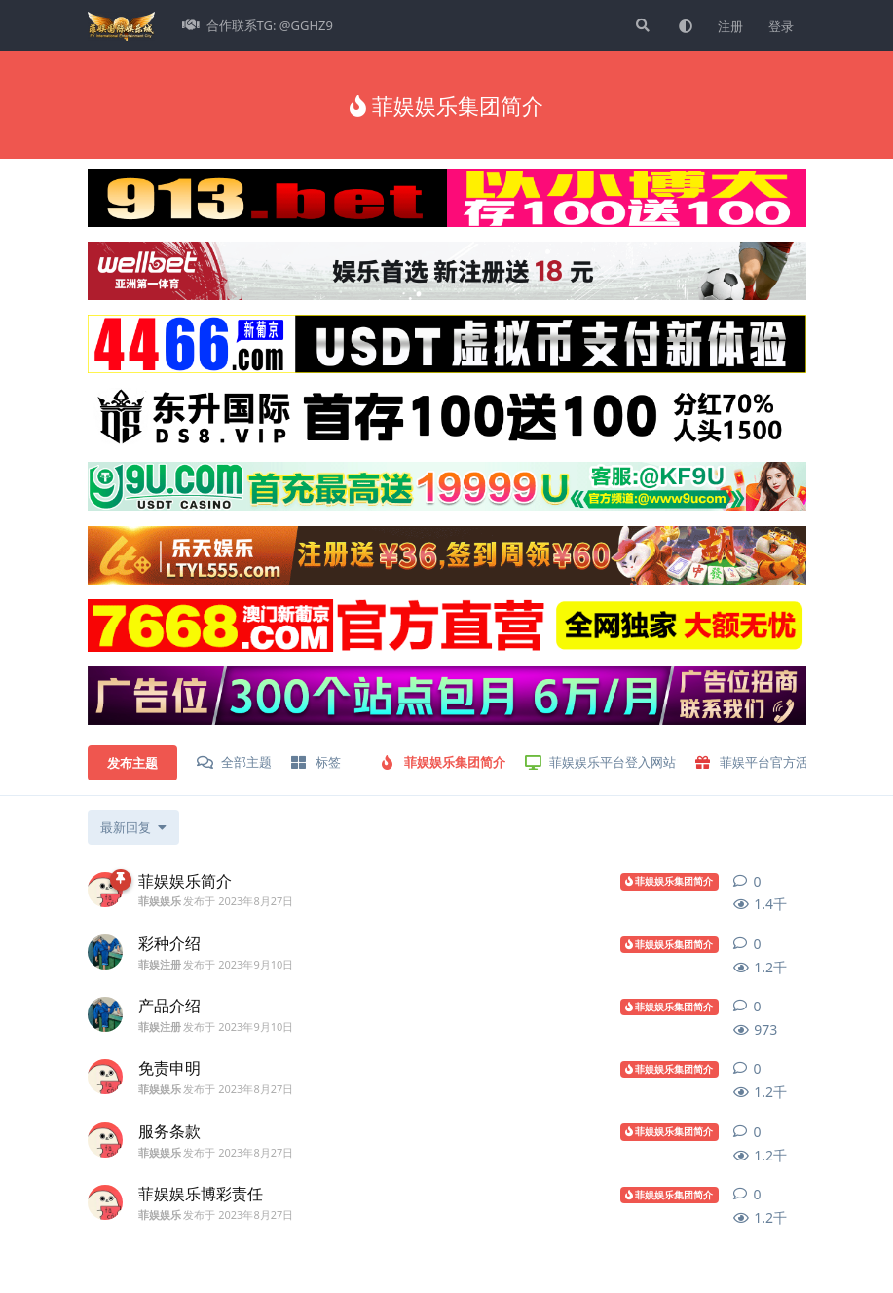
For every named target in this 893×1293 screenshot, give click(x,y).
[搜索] (640, 25)
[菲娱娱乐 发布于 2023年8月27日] (105, 889)
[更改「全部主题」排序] (133, 827)
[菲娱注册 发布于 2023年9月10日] (105, 952)
